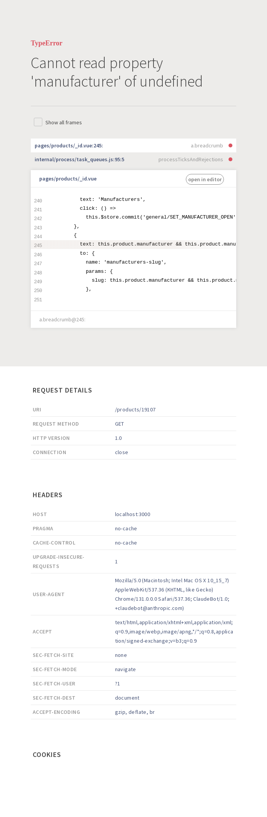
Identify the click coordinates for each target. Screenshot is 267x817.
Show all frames (63, 122)
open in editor (205, 179)
